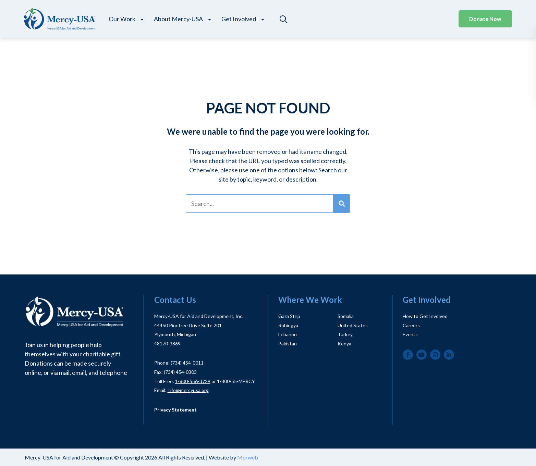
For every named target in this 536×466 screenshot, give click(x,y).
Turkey (345, 334)
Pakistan (287, 343)
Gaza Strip (289, 316)
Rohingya (288, 325)
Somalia (346, 316)
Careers (411, 325)
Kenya (344, 343)
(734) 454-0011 (187, 363)
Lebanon (287, 334)
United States (353, 325)
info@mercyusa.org (188, 390)
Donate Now (485, 18)
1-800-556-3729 (192, 381)
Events (410, 334)
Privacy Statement (175, 410)
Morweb (247, 457)
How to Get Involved (425, 316)
